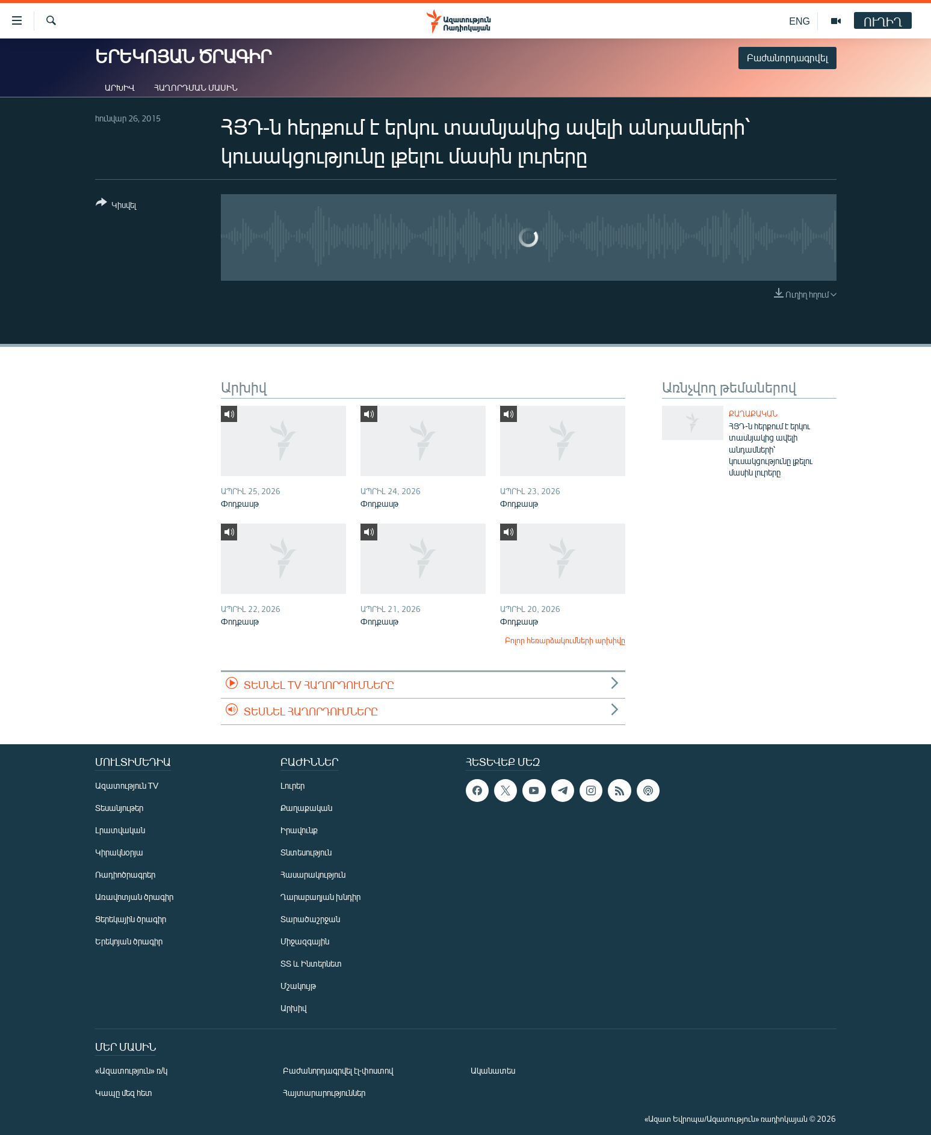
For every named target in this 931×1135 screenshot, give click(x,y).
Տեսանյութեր (119, 808)
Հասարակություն (312, 874)
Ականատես (493, 1070)
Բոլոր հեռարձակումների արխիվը (565, 640)
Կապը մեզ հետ (123, 1093)
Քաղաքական (753, 413)
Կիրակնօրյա (119, 852)
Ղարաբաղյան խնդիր (320, 897)
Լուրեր (292, 785)
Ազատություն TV (127, 785)
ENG (799, 20)
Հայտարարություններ (324, 1093)
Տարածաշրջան (310, 919)
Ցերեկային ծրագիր (130, 919)
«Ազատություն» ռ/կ (131, 1070)
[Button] (116, 206)
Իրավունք (299, 830)
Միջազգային (304, 941)
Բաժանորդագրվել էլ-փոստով (338, 1070)
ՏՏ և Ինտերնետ (311, 963)
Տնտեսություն (306, 852)
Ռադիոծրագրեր (125, 874)
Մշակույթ (298, 986)
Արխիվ (120, 87)
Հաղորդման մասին (196, 87)
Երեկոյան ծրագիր (128, 941)
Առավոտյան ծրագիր (134, 897)
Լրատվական (120, 830)
